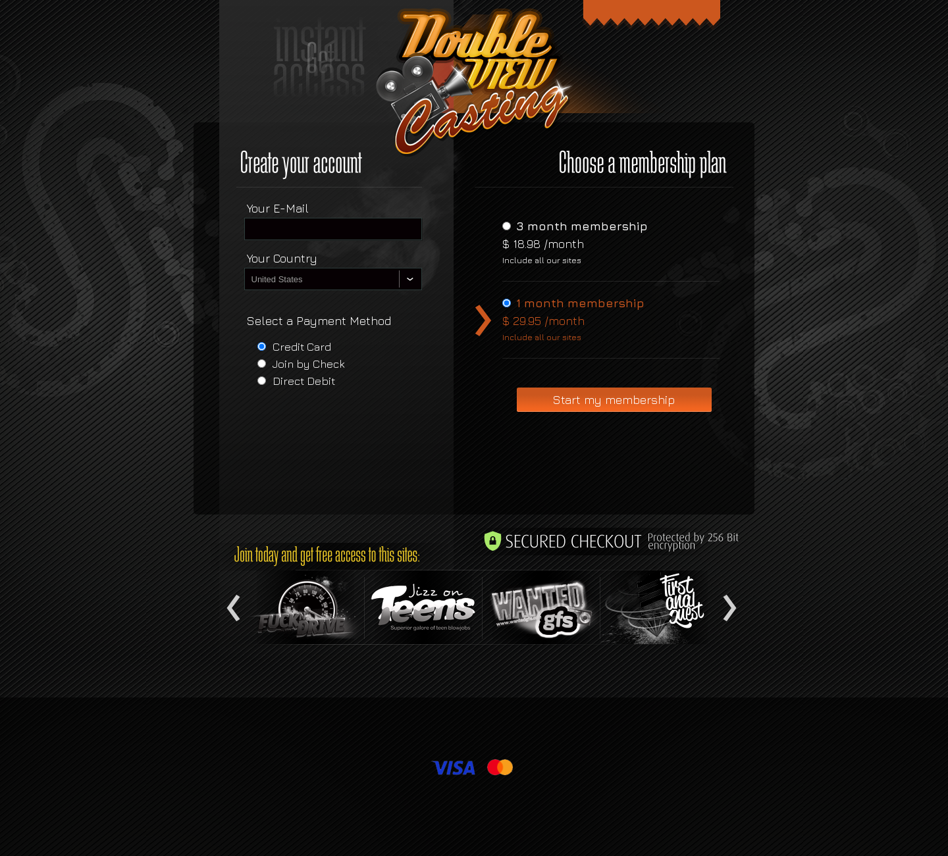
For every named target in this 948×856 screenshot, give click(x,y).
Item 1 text (305, 607)
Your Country (282, 258)
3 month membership (582, 226)
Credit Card (302, 346)
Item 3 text (541, 607)
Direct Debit (304, 381)
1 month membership (580, 303)
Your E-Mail (278, 208)
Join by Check (309, 363)
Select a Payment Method (319, 321)
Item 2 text (423, 607)
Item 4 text (659, 607)
